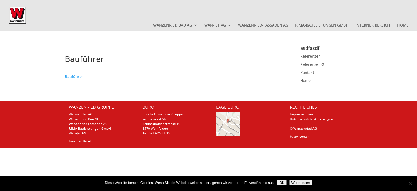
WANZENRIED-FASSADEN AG (263, 25)
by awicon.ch (300, 136)
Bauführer (74, 76)
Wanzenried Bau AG (84, 119)
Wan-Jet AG (77, 133)
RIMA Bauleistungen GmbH (90, 128)
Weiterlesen (300, 183)
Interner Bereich (81, 141)
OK (281, 183)
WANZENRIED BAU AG (172, 25)
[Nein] (410, 183)
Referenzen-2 (312, 64)
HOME (402, 25)
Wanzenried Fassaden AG (88, 123)
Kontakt (307, 72)
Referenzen (310, 56)
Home (305, 80)
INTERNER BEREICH (373, 25)
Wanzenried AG (81, 114)
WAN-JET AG (215, 25)
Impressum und (302, 114)
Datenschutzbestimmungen (311, 119)
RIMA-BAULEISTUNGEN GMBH (322, 25)
